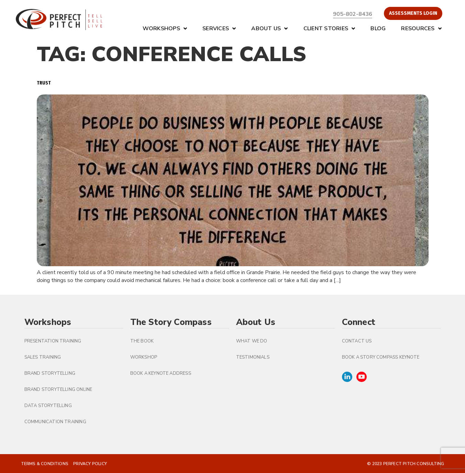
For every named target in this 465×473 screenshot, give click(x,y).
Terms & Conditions (45, 463)
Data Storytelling (48, 406)
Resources (421, 28)
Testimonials (252, 357)
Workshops (165, 28)
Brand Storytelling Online (58, 389)
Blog (378, 28)
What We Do (251, 341)
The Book (142, 341)
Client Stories (329, 28)
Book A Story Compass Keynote (381, 357)
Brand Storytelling (50, 373)
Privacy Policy (90, 463)
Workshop (143, 357)
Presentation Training (52, 341)
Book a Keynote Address (160, 373)
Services (219, 28)
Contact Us (357, 341)
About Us (269, 28)
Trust (44, 83)
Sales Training (42, 357)
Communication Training (55, 422)
